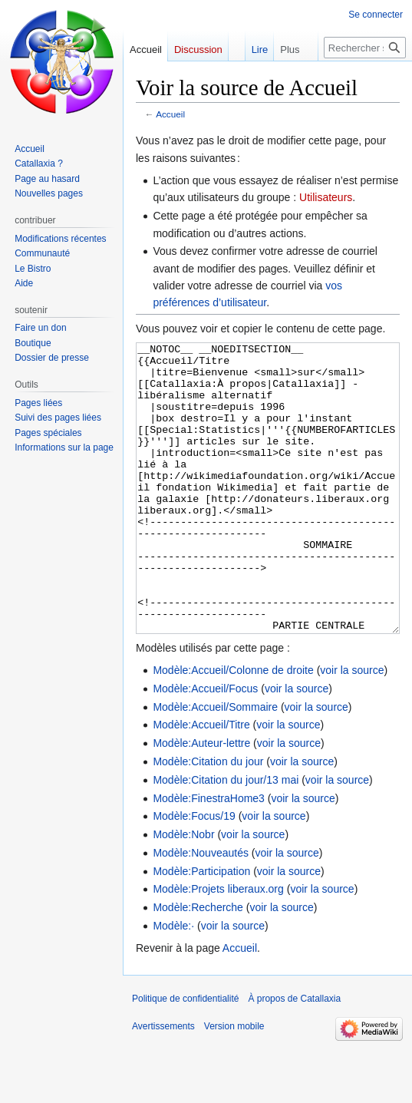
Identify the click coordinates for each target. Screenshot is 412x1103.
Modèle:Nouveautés (201, 910)
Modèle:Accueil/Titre (201, 782)
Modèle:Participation (201, 929)
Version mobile (234, 1083)
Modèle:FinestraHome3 (209, 856)
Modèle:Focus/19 (194, 873)
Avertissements (163, 1083)
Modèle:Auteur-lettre (201, 800)
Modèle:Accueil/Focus (205, 746)
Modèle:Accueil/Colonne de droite (233, 728)
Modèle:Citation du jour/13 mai (225, 837)
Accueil (170, 114)
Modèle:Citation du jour (208, 819)
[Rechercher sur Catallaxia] (365, 47)
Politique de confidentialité (185, 1056)
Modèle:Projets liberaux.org (218, 946)
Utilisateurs (325, 197)
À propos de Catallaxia (294, 1056)
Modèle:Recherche (198, 965)
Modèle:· (173, 983)
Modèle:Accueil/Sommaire (215, 764)
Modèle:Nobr (183, 892)
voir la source (352, 728)
